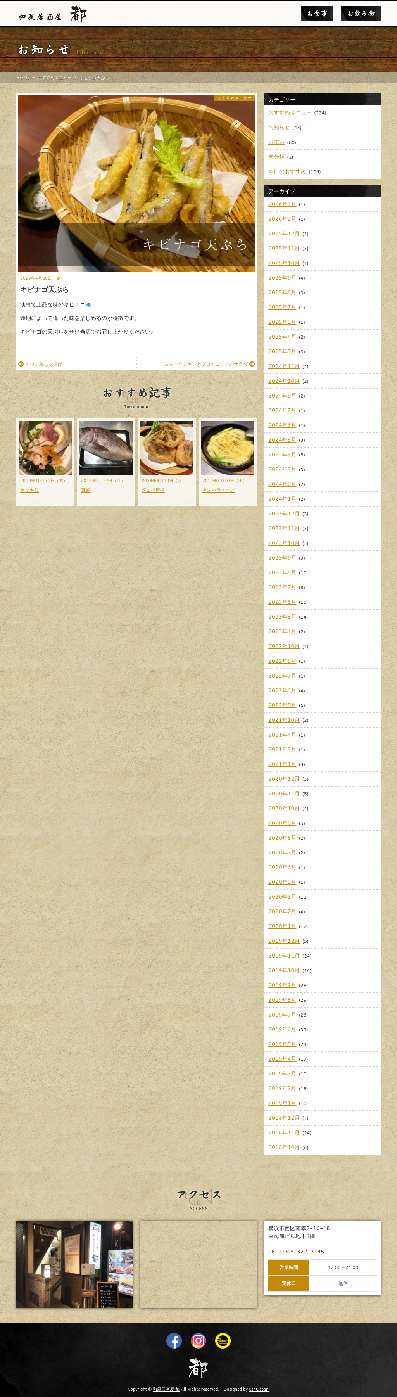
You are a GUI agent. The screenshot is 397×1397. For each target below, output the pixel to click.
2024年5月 (282, 440)
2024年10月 (284, 381)
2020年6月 (282, 867)
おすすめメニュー (234, 98)
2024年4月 (282, 454)
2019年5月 (282, 1044)
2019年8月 (282, 1000)
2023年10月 (284, 543)
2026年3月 (282, 204)
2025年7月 (282, 307)
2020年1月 (282, 926)
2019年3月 (282, 1073)
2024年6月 (282, 425)
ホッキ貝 (29, 490)
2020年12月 (284, 779)
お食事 (317, 13)
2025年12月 (284, 233)
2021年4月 (282, 734)
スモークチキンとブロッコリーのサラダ (209, 364)
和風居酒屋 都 (166, 1389)
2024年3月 (282, 469)
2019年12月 (284, 941)
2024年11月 (284, 366)
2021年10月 (284, 720)
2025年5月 (282, 322)
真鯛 (85, 490)
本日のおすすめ (287, 171)
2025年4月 (282, 337)
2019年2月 (282, 1088)
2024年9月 (282, 395)
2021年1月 (282, 764)
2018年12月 (284, 1118)
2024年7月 (282, 410)
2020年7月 (282, 852)
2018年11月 (284, 1132)
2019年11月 (284, 956)
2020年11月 (284, 793)
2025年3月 (282, 351)
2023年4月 (282, 631)
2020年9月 (282, 823)
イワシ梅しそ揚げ (40, 364)
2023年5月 (282, 617)
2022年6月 (282, 690)
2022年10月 (284, 646)
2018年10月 (284, 1147)
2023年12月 (284, 513)
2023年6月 (282, 602)
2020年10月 (284, 808)
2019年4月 (282, 1059)
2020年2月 (282, 911)
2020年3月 (282, 897)
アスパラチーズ (218, 490)
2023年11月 (284, 528)
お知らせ (279, 127)
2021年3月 (282, 749)
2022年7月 (282, 675)
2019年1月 (282, 1103)
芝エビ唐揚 (153, 490)
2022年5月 (282, 705)
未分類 (276, 157)
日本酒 (276, 142)
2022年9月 (282, 661)
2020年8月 (282, 838)
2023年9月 (282, 558)
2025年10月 (284, 263)
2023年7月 (282, 587)
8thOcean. (259, 1389)
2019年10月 (284, 970)
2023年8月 (282, 572)
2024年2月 (282, 484)
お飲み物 (361, 13)
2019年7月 (282, 1014)
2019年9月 (282, 985)
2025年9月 (282, 278)
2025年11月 (284, 248)
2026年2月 (282, 219)
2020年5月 (282, 882)
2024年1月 (282, 499)
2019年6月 (282, 1029)
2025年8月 (282, 292)
